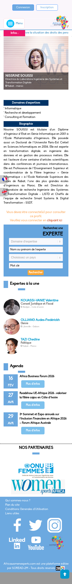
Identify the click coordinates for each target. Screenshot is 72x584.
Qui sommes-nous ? (17, 500)
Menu (14, 23)
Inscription (47, 7)
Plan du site (12, 505)
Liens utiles (12, 513)
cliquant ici (54, 220)
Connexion (23, 7)
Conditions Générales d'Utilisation (26, 509)
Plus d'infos (33, 384)
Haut (64, 574)
